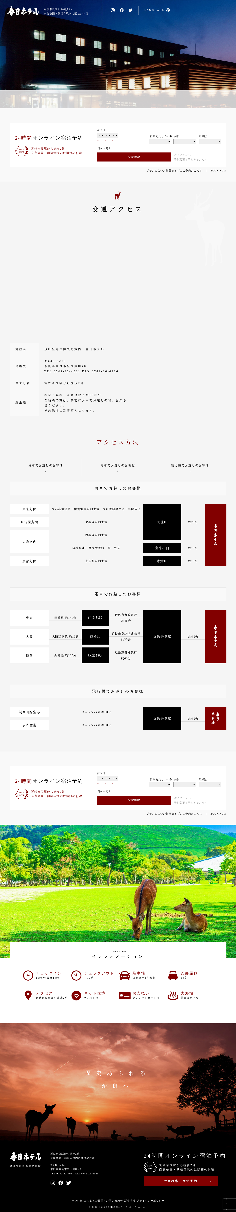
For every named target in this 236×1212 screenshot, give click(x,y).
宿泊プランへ (182, 155)
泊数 (176, 136)
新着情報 (129, 1200)
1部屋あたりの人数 (160, 136)
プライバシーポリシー (150, 1200)
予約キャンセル (197, 159)
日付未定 (103, 148)
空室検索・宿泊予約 (181, 1181)
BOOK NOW (218, 170)
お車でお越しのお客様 (45, 465)
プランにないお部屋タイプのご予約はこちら (174, 170)
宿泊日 (101, 130)
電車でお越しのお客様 (118, 465)
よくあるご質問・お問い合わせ (103, 1200)
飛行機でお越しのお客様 (190, 465)
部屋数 (203, 136)
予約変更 (179, 159)
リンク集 (77, 1200)
